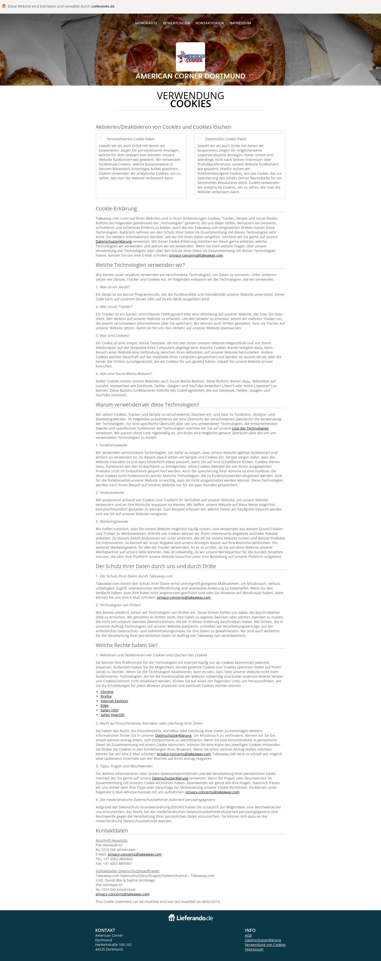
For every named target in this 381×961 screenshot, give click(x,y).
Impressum (240, 23)
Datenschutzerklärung (114, 241)
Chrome (107, 691)
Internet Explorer (114, 701)
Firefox (106, 696)
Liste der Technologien (250, 428)
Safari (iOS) (110, 710)
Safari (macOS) (112, 714)
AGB (248, 935)
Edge (105, 705)
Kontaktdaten (210, 23)
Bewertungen (176, 23)
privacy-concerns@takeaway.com (196, 255)
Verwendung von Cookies (265, 944)
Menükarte (146, 23)
